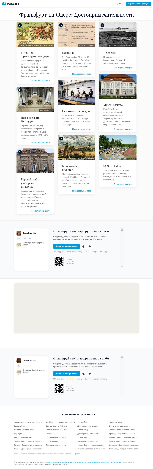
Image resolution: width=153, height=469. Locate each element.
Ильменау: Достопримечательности (124, 445)
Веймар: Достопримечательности (91, 449)
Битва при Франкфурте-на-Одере (35, 54)
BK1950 (81, 45)
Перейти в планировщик (138, 4)
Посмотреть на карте (40, 81)
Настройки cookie (115, 462)
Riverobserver (44, 110)
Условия (48, 462)
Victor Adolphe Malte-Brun (75, 159)
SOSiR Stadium (112, 166)
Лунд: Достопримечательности (122, 434)
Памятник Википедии (76, 111)
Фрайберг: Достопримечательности (60, 422)
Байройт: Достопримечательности (123, 437)
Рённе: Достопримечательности (90, 445)
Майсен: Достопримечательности (28, 449)
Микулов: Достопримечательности (123, 449)
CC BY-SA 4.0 (89, 45)
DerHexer (81, 104)
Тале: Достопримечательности (122, 430)
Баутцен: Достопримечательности (28, 445)
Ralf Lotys (41, 172)
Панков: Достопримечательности (27, 441)
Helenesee (109, 52)
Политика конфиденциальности (98, 462)
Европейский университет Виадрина (29, 183)
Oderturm (68, 52)
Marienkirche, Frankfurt (70, 167)
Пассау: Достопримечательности (123, 441)
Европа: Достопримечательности (28, 422)
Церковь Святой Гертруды (31, 119)
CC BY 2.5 (49, 172)
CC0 (51, 110)
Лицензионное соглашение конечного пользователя (69, 462)
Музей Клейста (113, 104)
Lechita (125, 159)
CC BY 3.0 (131, 97)
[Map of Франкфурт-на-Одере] (76, 308)
